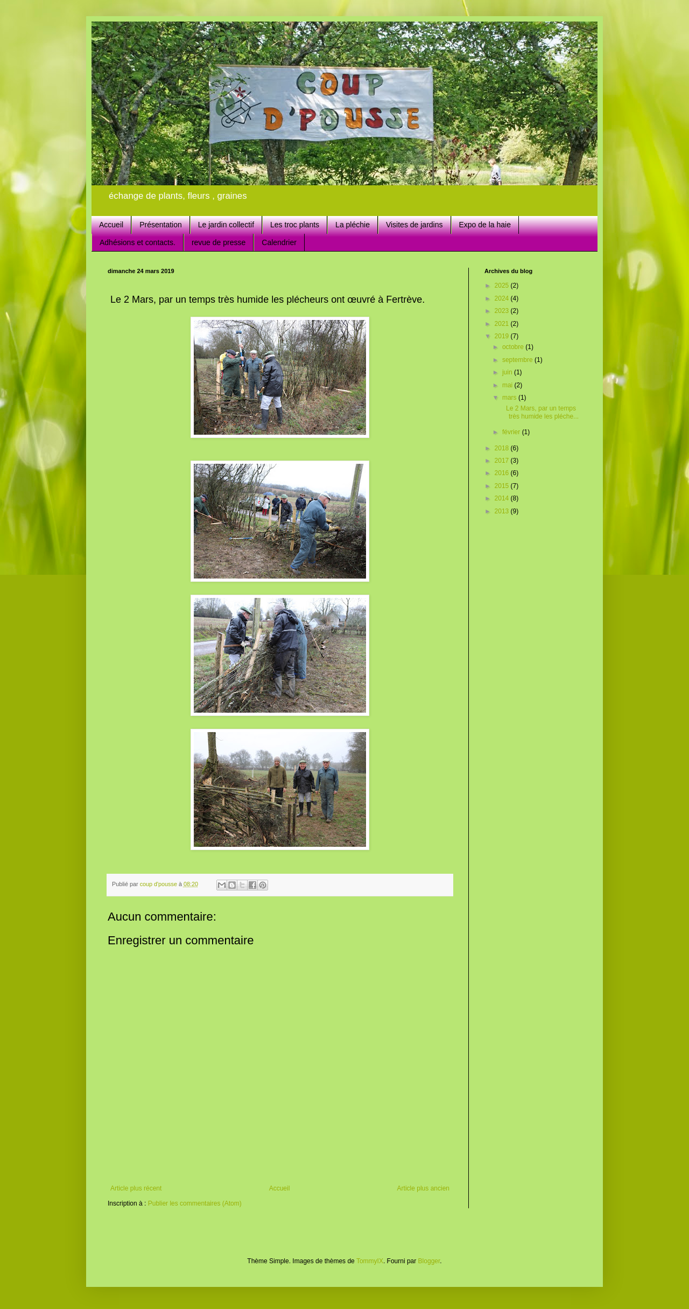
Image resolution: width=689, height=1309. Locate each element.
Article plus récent (135, 1188)
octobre (513, 347)
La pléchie (352, 224)
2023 (503, 311)
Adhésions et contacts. (137, 242)
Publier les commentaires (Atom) (195, 1203)
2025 (503, 285)
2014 (503, 498)
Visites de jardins (414, 224)
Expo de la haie (485, 224)
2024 (503, 298)
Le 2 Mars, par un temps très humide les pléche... (540, 412)
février (512, 432)
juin (508, 372)
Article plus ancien (423, 1188)
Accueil (111, 224)
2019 (503, 336)
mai (508, 385)
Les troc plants (294, 224)
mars (510, 397)
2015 (503, 486)
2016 (503, 473)
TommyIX (369, 1261)
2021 (503, 324)
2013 (503, 511)
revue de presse (218, 242)
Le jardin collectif (226, 224)
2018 (503, 448)
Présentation (160, 224)
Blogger (429, 1261)
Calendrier (279, 242)
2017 (503, 460)
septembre (518, 360)
